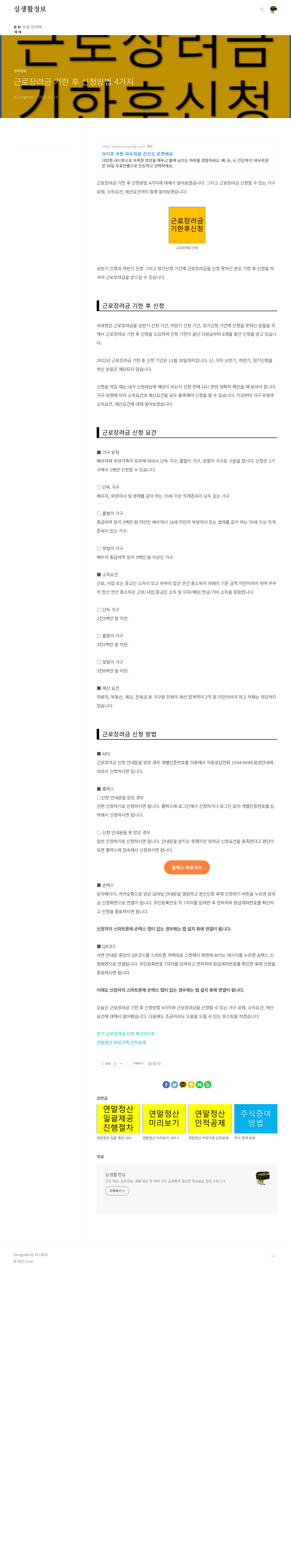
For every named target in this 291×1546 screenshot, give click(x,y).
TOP (273, 1530)
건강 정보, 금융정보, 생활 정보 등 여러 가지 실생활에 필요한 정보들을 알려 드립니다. (165, 1454)
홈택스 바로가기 (187, 1140)
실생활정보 (30, 9)
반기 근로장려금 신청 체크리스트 (126, 1306)
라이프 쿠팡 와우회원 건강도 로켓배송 (137, 222)
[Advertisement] (145, 152)
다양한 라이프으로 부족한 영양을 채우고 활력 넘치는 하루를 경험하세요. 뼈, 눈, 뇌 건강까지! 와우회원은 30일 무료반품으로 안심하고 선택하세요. (185, 231)
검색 (262, 9)
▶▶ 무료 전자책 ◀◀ (32, 27)
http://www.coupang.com (123, 215)
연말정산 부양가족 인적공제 (121, 1315)
